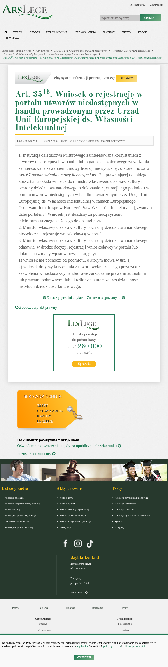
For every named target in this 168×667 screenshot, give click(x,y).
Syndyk (118, 521)
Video (126, 32)
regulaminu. (82, 646)
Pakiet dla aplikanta (14, 497)
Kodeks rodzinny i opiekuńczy (74, 509)
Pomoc (15, 607)
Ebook (142, 32)
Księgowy (120, 527)
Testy (17, 32)
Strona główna (23, 50)
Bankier (125, 630)
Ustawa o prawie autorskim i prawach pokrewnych (80, 50)
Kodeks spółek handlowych (73, 515)
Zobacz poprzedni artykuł (63, 297)
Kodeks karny (66, 497)
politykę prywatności (134, 646)
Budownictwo (43, 630)
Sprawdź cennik (43, 396)
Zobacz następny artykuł (106, 297)
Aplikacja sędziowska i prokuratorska (133, 515)
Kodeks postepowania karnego (19, 527)
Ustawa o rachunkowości (17, 521)
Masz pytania (78, 592)
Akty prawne (42, 50)
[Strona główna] (5, 33)
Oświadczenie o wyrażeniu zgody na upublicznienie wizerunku (69, 446)
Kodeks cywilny (12, 509)
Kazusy (109, 32)
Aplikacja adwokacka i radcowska (131, 497)
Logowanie (156, 5)
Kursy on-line (56, 32)
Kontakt (70, 607)
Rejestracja (137, 5)
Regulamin (98, 607)
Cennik (35, 32)
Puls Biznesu (125, 623)
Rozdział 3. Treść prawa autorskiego (131, 50)
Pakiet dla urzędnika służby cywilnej (22, 503)
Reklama (43, 607)
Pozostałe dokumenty (36, 454)
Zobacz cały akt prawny (36, 307)
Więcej (12, 37)
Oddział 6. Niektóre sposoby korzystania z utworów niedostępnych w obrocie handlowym (50, 54)
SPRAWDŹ (126, 78)
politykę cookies (112, 646)
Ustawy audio (85, 32)
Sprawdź (84, 364)
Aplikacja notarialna (125, 509)
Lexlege (43, 623)
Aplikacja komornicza (125, 503)
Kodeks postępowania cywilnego (20, 515)
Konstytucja (65, 527)
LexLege (45, 421)
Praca (125, 607)
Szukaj (150, 17)
